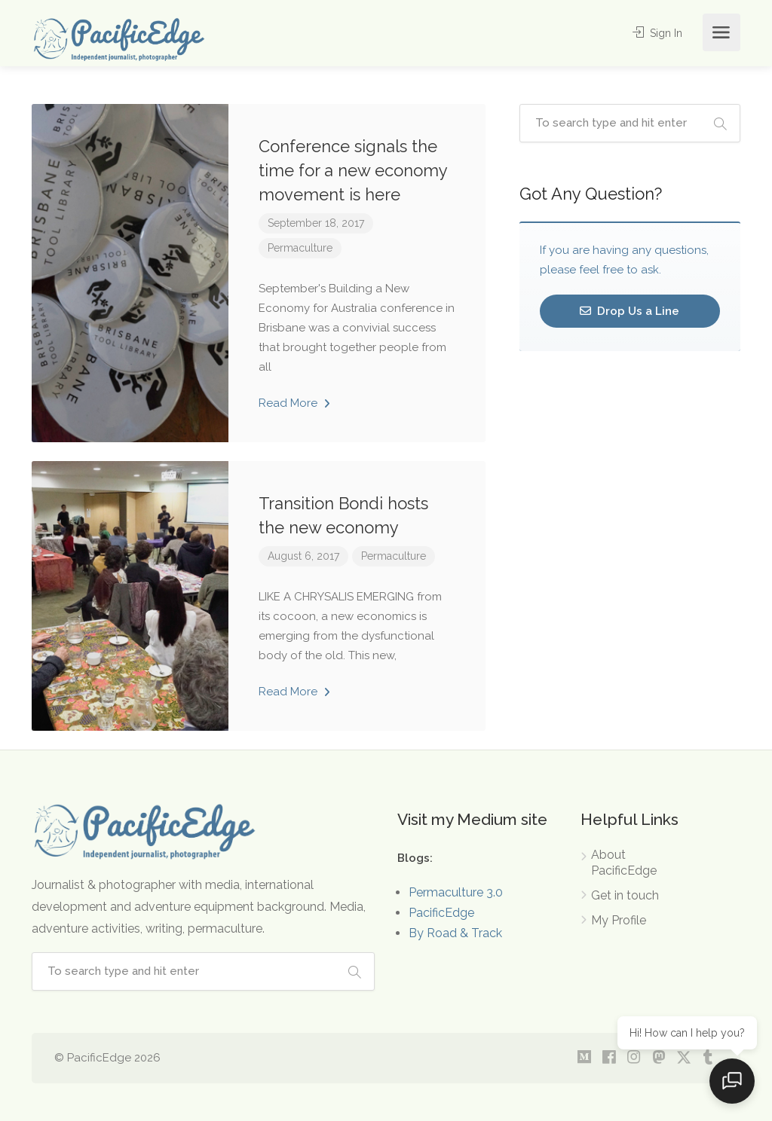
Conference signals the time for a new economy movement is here (353, 170)
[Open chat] (734, 1083)
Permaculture (300, 248)
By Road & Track (455, 933)
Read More (294, 403)
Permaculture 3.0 (456, 892)
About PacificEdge (624, 863)
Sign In (655, 33)
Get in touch (625, 895)
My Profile (618, 920)
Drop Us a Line (629, 311)
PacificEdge (441, 913)
